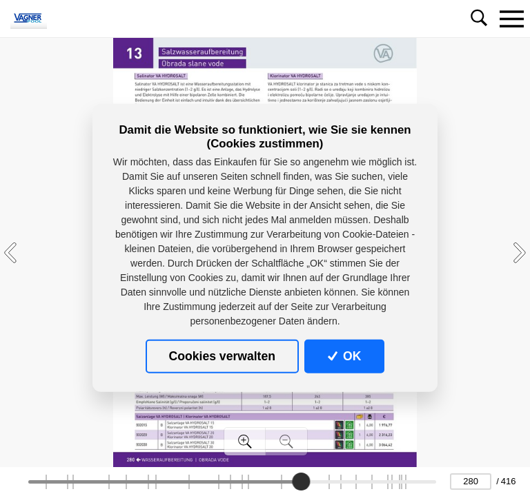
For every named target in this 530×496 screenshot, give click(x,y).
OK (345, 356)
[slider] (301, 481)
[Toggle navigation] (511, 18)
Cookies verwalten (222, 356)
